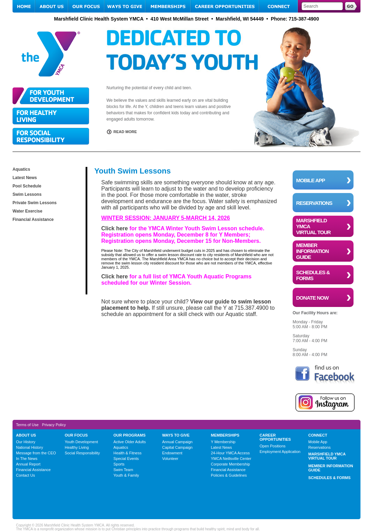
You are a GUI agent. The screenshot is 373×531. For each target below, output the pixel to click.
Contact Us (25, 475)
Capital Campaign (177, 447)
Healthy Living (77, 447)
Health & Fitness (127, 453)
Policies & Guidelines (229, 475)
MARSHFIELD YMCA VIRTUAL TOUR (327, 456)
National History (29, 447)
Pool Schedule (27, 186)
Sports (119, 464)
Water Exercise (27, 211)
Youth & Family (126, 475)
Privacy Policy (54, 425)
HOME (24, 6)
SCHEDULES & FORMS (329, 478)
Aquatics (21, 169)
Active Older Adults (129, 442)
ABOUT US (51, 6)
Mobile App (317, 442)
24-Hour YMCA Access (230, 453)
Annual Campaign (177, 442)
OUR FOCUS (86, 6)
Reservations (319, 447)
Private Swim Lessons (35, 202)
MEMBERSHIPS (168, 6)
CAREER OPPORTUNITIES (225, 6)
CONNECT (278, 6)
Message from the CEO (36, 453)
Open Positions (273, 446)
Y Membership (223, 442)
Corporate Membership (230, 464)
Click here (114, 228)
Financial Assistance (33, 219)
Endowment (172, 453)
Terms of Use (27, 425)
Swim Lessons (27, 194)
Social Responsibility (82, 453)
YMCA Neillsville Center (231, 458)
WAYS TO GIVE (124, 6)
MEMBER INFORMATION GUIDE (330, 468)
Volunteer (170, 458)
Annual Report (28, 464)
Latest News (25, 177)
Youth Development (81, 442)
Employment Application (280, 451)
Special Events (126, 458)
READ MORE (125, 132)
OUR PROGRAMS (129, 435)
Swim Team (123, 470)
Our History (25, 442)
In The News (27, 458)
